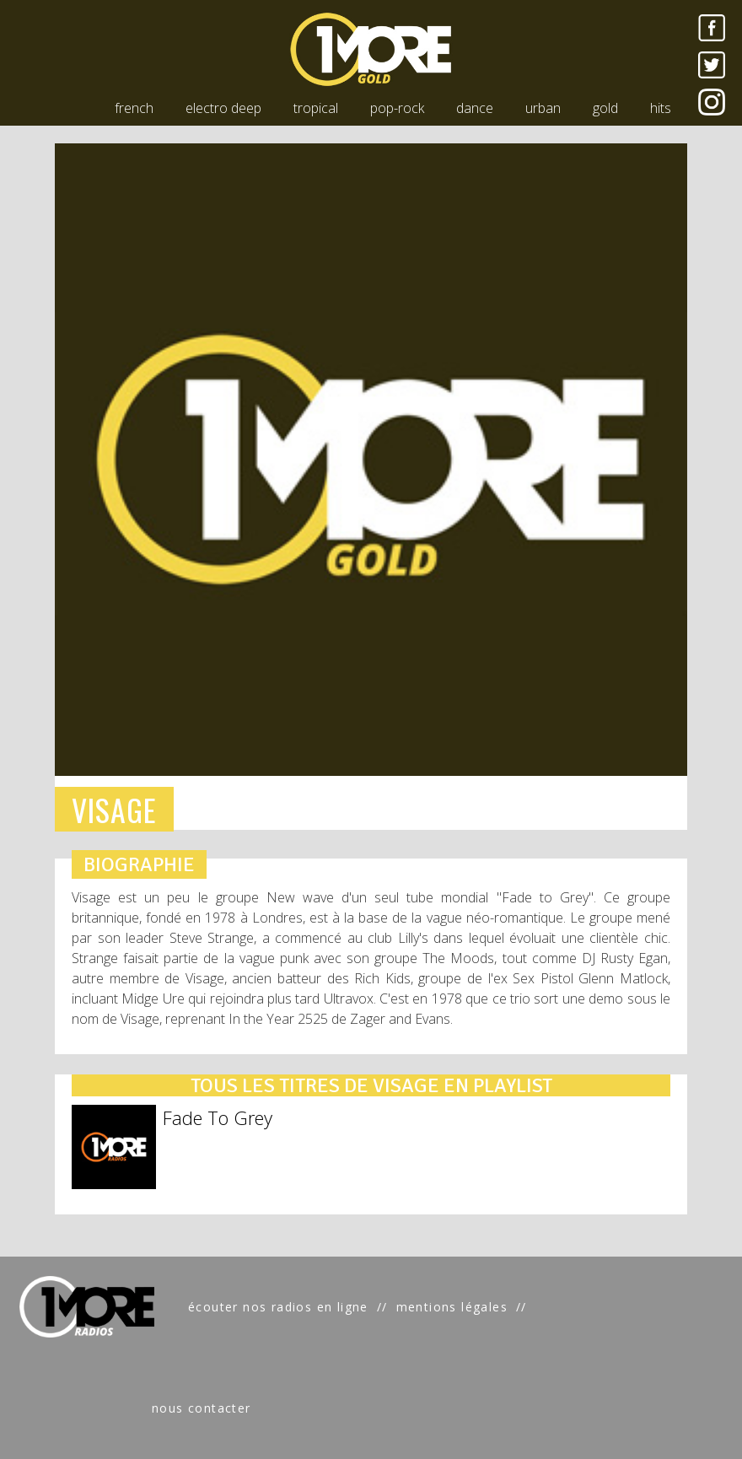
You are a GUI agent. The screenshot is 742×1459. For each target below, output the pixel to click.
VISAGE (114, 809)
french (134, 108)
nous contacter (201, 1408)
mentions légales (452, 1307)
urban (543, 108)
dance (474, 108)
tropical (315, 108)
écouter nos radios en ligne (278, 1307)
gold (605, 108)
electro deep (223, 108)
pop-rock (397, 108)
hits (660, 108)
